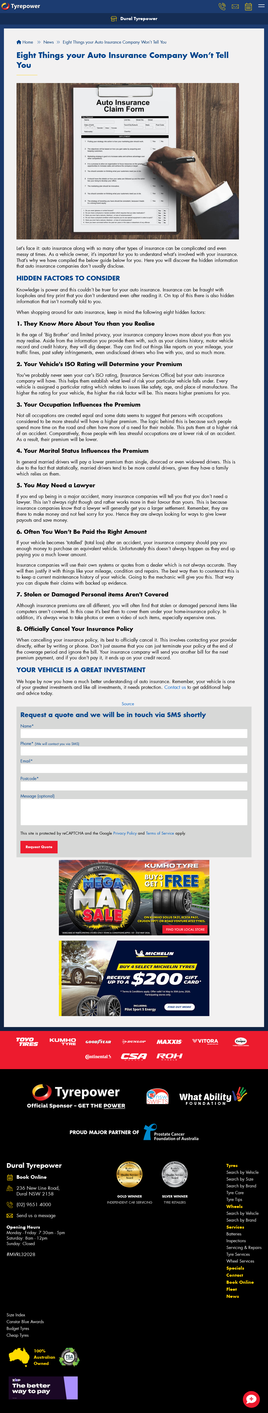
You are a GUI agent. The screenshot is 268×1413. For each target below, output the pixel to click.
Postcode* (29, 778)
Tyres (232, 1165)
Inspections (236, 1241)
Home (24, 42)
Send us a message (35, 1216)
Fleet (231, 1289)
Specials (235, 1268)
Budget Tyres (18, 1328)
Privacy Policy (125, 833)
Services (235, 1227)
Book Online (240, 1282)
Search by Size (239, 1179)
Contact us (175, 687)
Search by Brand (241, 1186)
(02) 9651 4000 (33, 1205)
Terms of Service (160, 833)
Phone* (49, 743)
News (232, 1296)
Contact (234, 1275)
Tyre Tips (234, 1199)
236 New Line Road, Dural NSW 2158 (38, 1191)
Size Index (16, 1315)
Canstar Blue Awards (25, 1321)
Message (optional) (37, 796)
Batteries (233, 1234)
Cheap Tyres (18, 1335)
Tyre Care (235, 1192)
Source (128, 704)
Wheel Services (240, 1261)
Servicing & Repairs (243, 1247)
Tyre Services (238, 1254)
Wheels (234, 1206)
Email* (26, 761)
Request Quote (39, 847)
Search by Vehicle (242, 1172)
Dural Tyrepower (134, 19)
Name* (27, 726)
